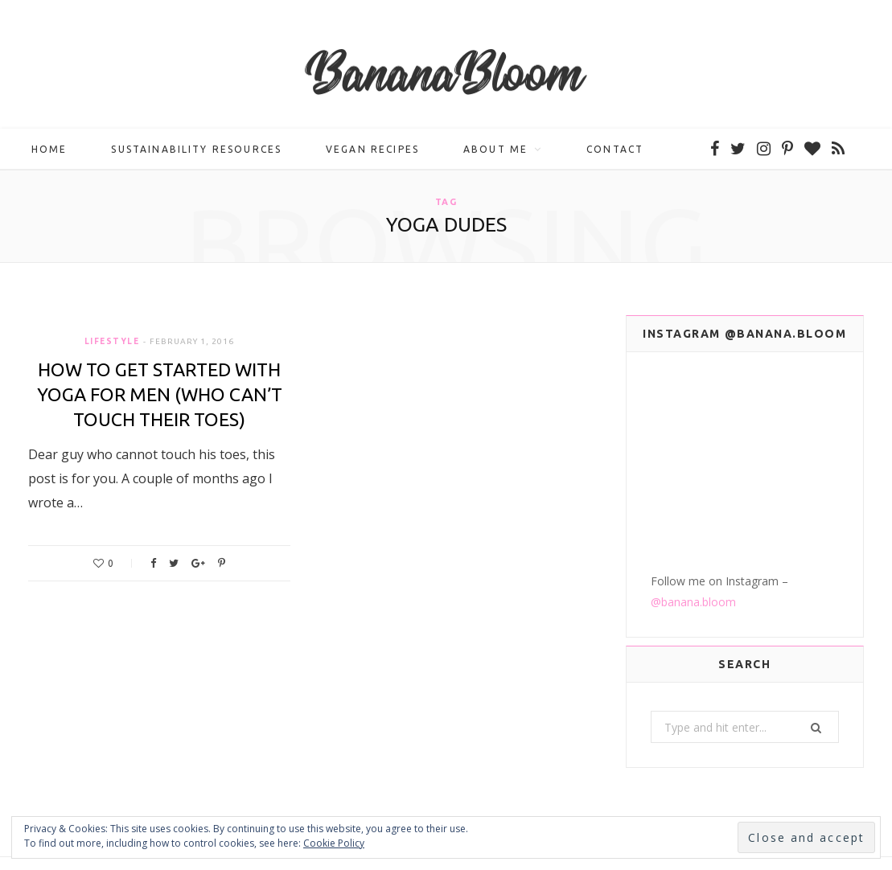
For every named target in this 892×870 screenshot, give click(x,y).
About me (495, 149)
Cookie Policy (333, 843)
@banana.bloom (693, 525)
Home (49, 149)
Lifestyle (112, 341)
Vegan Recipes (372, 149)
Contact (614, 149)
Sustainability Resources (196, 149)
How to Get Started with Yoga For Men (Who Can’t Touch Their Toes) (159, 394)
